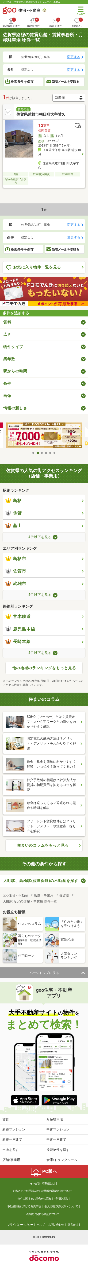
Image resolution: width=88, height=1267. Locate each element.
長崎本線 (18, 641)
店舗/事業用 (11, 1160)
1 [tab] (33, 453)
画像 (7, 395)
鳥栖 (13, 500)
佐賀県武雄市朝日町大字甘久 (40, 114)
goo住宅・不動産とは (42, 1183)
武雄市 (15, 583)
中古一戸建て (56, 1139)
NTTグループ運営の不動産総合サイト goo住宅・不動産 (32, 2)
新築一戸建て (12, 1139)
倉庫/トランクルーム (61, 1160)
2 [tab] (38, 453)
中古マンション (57, 1129)
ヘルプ (41, 1224)
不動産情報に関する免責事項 (24, 1206)
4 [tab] (46, 453)
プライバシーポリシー (20, 1224)
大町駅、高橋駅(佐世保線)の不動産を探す (40, 880)
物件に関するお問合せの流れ (34, 1198)
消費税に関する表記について (42, 1214)
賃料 (7, 322)
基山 (13, 525)
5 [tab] (50, 453)
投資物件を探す (57, 1150)
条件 (7, 383)
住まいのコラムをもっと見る (43, 845)
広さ (7, 334)
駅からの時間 (15, 371)
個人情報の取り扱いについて (61, 1206)
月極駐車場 (54, 1119)
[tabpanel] (44, 435)
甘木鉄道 (18, 616)
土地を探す (10, 1150)
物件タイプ (13, 347)
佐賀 (13, 513)
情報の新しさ (15, 408)
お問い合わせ (56, 1224)
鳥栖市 (15, 558)
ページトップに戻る (44, 973)
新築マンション (13, 1129)
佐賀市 (15, 571)
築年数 (9, 359)
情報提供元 (61, 1198)
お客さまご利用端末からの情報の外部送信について (42, 1191)
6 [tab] (55, 453)
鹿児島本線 (20, 629)
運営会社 (73, 1224)
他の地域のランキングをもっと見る (44, 668)
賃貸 (5, 1119)
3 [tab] (42, 453)
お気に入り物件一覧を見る (33, 267)
